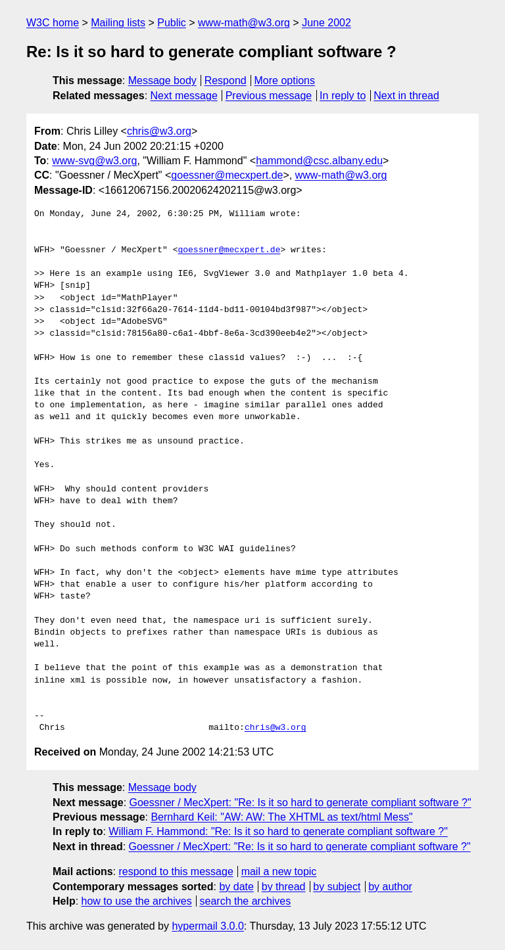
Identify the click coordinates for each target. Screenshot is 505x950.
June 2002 (326, 22)
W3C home (52, 22)
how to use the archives (137, 901)
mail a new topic (279, 871)
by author (390, 886)
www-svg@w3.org (94, 160)
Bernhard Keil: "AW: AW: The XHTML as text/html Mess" (281, 817)
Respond (225, 80)
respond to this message (175, 871)
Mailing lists (118, 22)
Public (171, 22)
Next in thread (406, 95)
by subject (336, 886)
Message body (162, 80)
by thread (284, 886)
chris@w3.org (159, 131)
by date (236, 886)
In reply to (343, 95)
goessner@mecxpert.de (227, 175)
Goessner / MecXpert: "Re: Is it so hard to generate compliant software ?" (300, 802)
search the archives (245, 901)
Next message (184, 95)
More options (285, 80)
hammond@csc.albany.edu (319, 160)
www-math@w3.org (244, 22)
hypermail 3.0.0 (207, 926)
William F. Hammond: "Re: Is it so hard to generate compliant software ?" (278, 831)
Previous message (269, 95)
